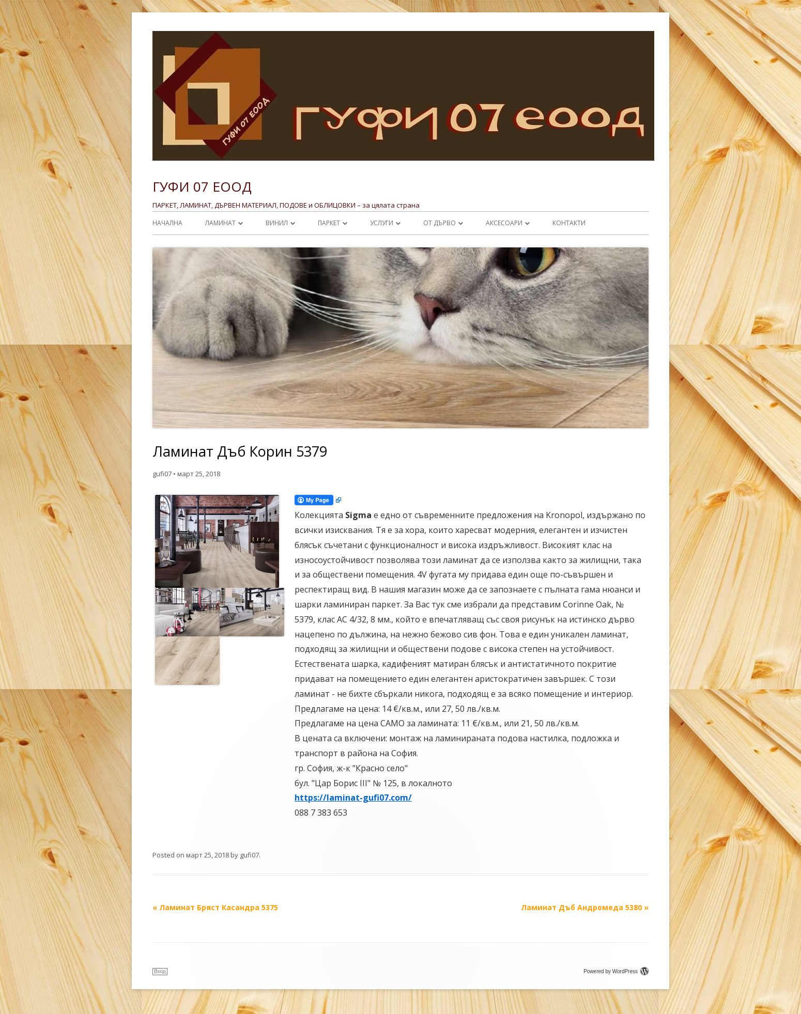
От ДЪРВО (439, 223)
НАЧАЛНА (167, 223)
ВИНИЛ (277, 223)
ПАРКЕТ (329, 223)
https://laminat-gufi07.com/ (353, 797)
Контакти (569, 223)
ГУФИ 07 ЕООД (202, 186)
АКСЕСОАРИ (504, 223)
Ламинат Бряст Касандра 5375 (215, 907)
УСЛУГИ (381, 223)
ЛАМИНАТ (220, 223)
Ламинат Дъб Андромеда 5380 (585, 907)
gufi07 (162, 473)
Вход (160, 971)
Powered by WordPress (616, 971)
